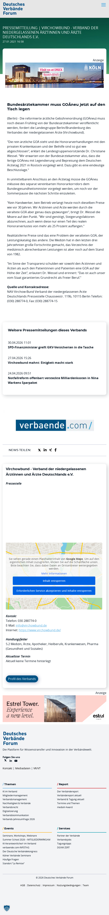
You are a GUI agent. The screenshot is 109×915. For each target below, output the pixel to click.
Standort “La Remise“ (13, 863)
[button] (7, 908)
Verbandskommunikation (16, 815)
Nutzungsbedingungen (68, 885)
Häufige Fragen (11, 859)
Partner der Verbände (68, 835)
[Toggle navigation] (103, 4)
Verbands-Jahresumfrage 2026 (19, 819)
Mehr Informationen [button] (54, 573)
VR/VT (37, 768)
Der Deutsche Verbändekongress (20, 851)
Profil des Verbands (22, 679)
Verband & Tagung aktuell (70, 799)
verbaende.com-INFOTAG (16, 847)
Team (86, 885)
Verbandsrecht (10, 807)
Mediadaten (22, 768)
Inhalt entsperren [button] (54, 581)
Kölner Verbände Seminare (17, 855)
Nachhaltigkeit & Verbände (17, 803)
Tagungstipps (64, 843)
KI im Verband (10, 791)
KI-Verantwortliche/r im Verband (19, 843)
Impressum (48, 885)
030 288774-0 (27, 621)
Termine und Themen (68, 803)
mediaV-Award (65, 807)
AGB (22, 885)
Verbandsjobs (64, 839)
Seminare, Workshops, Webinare (20, 835)
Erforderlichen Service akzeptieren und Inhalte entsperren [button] (54, 590)
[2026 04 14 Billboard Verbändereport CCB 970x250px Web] (54, 65)
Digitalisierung (10, 811)
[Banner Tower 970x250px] (54, 697)
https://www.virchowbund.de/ (40, 630)
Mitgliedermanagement (15, 795)
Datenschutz (33, 885)
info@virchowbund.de (31, 625)
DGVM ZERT (63, 847)
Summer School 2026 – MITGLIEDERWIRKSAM (26, 839)
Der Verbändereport (67, 791)
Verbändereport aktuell (69, 795)
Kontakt (7, 768)
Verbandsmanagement (15, 799)
